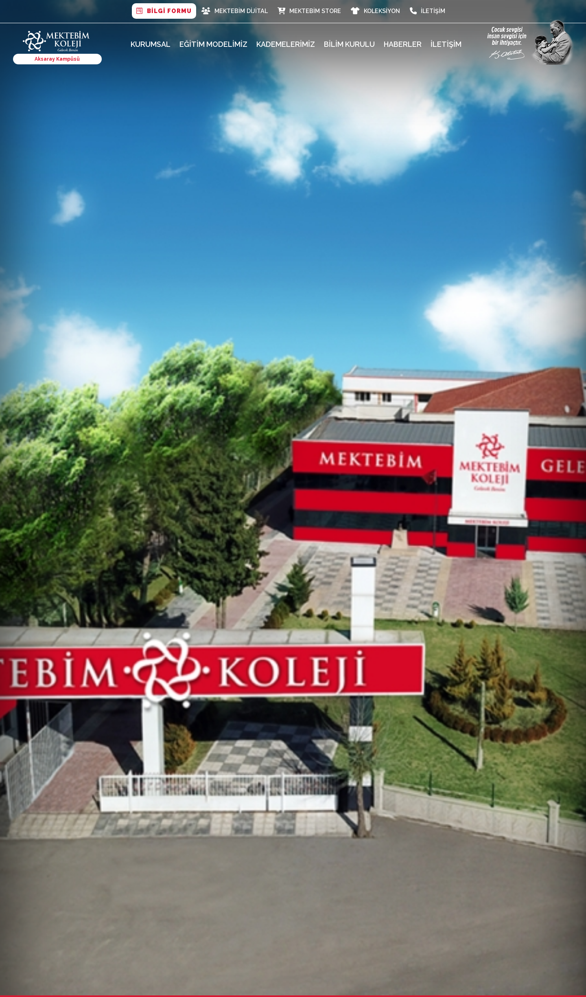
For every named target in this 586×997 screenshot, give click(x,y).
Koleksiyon (375, 11)
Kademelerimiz (285, 44)
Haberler (403, 44)
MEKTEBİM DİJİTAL (234, 11)
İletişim (427, 11)
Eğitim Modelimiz (213, 44)
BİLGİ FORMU (164, 11)
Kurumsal (151, 44)
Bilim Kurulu (349, 44)
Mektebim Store (309, 11)
